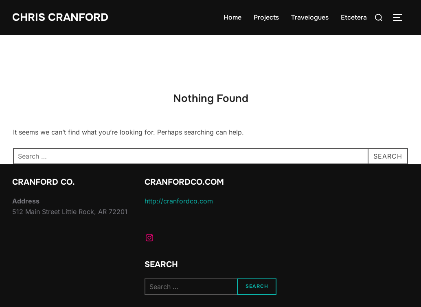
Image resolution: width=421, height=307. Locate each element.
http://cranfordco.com (179, 201)
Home (232, 17)
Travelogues (310, 17)
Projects (266, 17)
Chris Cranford (60, 17)
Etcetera (354, 17)
